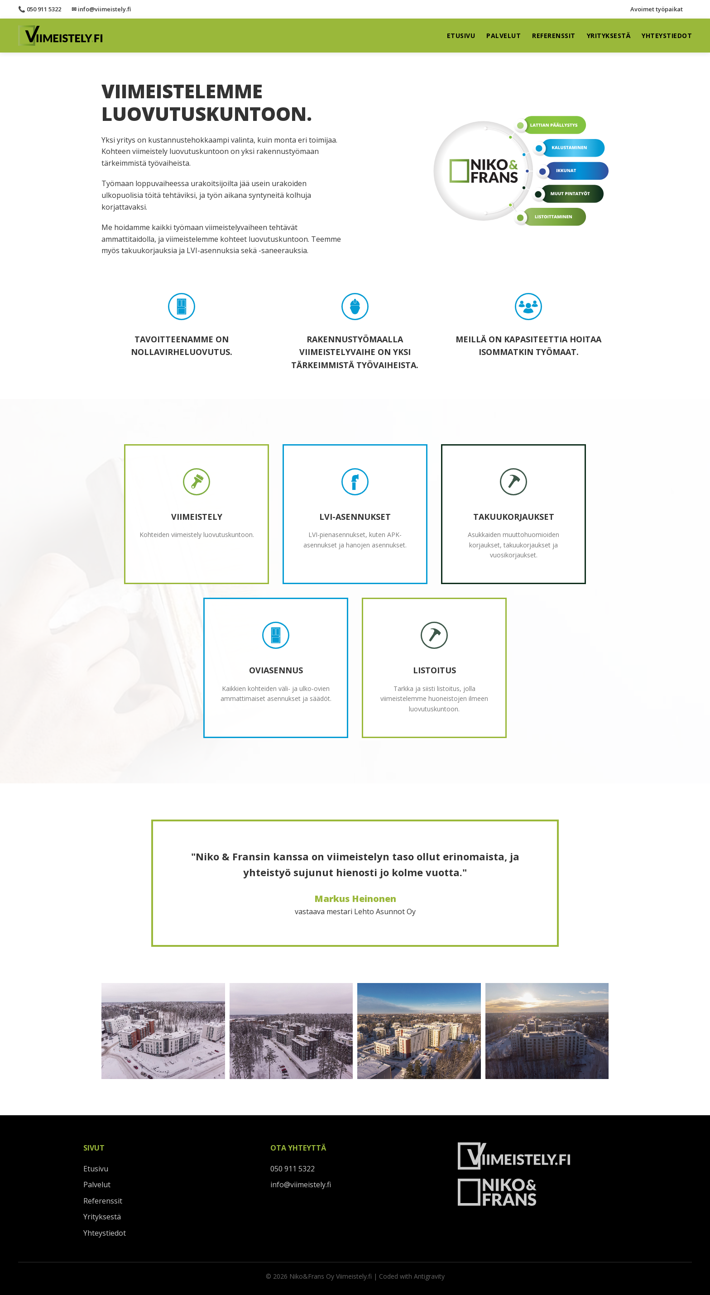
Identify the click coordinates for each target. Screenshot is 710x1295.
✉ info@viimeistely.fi (101, 9)
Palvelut (503, 35)
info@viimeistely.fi (300, 1184)
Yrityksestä (609, 35)
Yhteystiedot (667, 35)
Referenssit (554, 35)
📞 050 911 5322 (39, 9)
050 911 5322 (292, 1169)
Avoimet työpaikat (656, 9)
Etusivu (461, 35)
